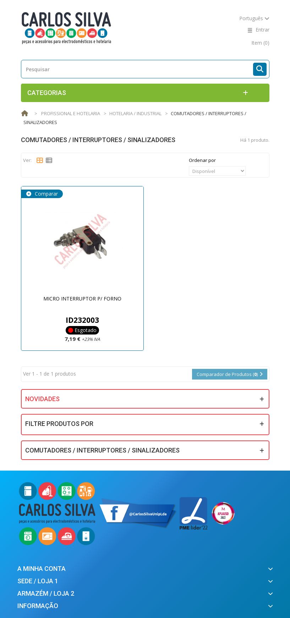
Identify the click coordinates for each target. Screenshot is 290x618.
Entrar (262, 29)
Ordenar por (202, 160)
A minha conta (41, 568)
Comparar (45, 193)
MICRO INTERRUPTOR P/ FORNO (82, 298)
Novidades (42, 399)
